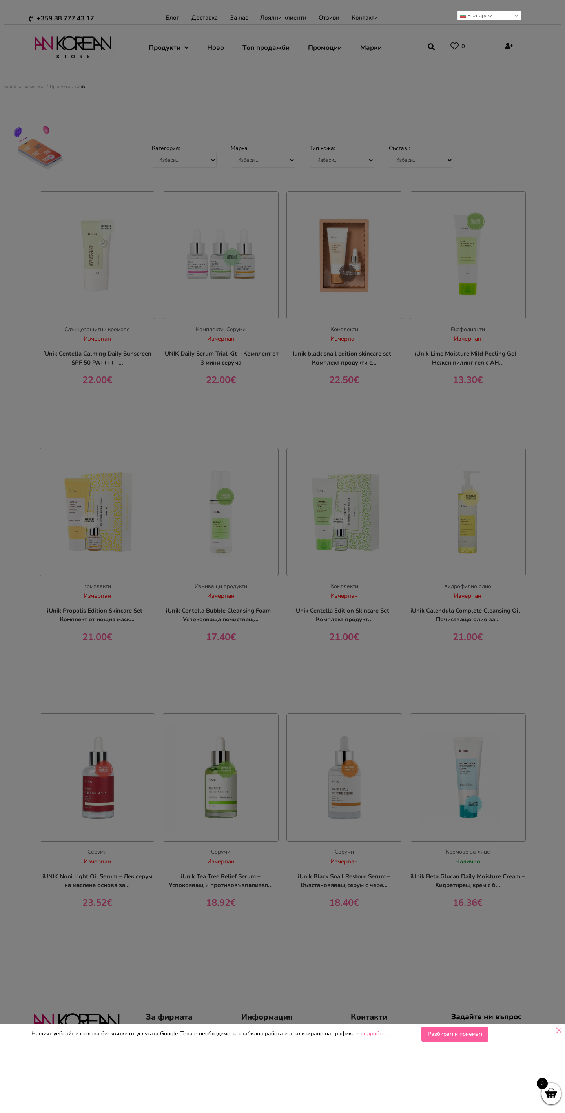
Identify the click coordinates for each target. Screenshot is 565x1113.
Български (476, 16)
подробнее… (377, 1033)
